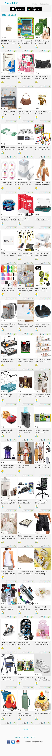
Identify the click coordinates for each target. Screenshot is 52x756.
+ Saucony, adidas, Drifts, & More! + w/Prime (9, 255)
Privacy (26, 737)
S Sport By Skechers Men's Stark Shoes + (42, 680)
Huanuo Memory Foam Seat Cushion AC (42, 325)
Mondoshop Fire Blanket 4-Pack (23, 219)
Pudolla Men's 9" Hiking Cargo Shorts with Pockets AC (41, 538)
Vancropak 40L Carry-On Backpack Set (8, 325)
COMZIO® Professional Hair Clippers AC (24, 609)
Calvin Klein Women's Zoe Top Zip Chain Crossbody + (42, 78)
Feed (33, 737)
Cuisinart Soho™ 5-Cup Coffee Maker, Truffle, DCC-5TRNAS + (8, 503)
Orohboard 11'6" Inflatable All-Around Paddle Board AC (42, 467)
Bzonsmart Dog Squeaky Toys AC (7, 608)
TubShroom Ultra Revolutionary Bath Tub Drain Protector (24, 644)
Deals (34, 4)
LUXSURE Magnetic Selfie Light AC (24, 466)
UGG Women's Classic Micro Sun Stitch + (25, 573)
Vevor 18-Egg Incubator (42, 713)
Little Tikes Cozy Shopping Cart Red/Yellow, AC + (7, 715)
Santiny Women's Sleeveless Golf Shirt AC (8, 574)
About (18, 737)
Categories (44, 4)
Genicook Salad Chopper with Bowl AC (42, 608)
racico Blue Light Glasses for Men (6, 396)
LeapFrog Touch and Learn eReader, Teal (25, 42)
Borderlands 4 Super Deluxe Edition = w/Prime (42, 114)
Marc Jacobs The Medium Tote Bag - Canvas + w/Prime (8, 43)
